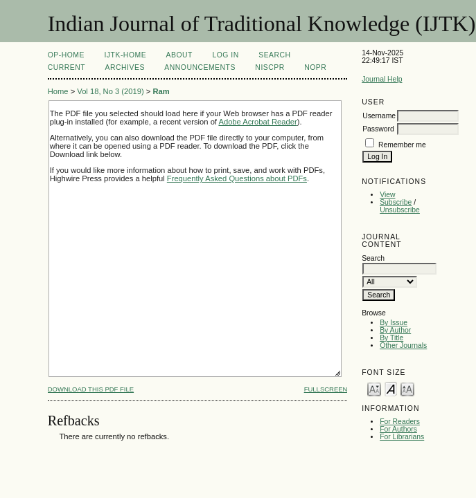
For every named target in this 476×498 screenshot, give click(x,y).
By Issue (393, 322)
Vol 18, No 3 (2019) (110, 91)
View (387, 195)
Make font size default (391, 388)
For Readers (400, 421)
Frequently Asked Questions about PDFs (237, 178)
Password (378, 129)
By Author (395, 330)
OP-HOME (66, 55)
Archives (125, 67)
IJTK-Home (125, 55)
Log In (225, 55)
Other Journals (403, 345)
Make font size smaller (374, 388)
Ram (160, 91)
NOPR (315, 67)
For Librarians (402, 437)
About (179, 55)
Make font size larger (407, 388)
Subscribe (396, 202)
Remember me (402, 145)
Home (58, 91)
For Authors (398, 429)
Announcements (200, 67)
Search (274, 55)
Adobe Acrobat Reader (257, 122)
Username (379, 116)
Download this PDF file (91, 389)
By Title (391, 338)
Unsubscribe (400, 210)
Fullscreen (326, 389)
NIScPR (269, 67)
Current (66, 67)
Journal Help (382, 79)
